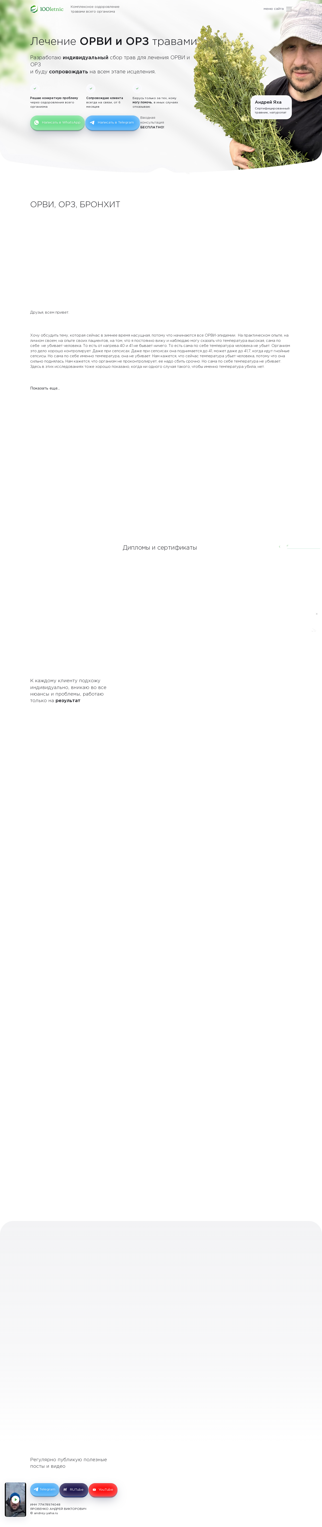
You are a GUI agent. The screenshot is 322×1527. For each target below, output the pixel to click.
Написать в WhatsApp (58, 122)
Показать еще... (43, 387)
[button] (235, 548)
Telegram (48, 1487)
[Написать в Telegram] (313, 624)
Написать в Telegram (115, 122)
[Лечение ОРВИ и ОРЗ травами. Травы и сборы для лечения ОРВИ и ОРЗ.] (47, 9)
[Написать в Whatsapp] (313, 638)
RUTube (80, 1487)
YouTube (112, 1487)
